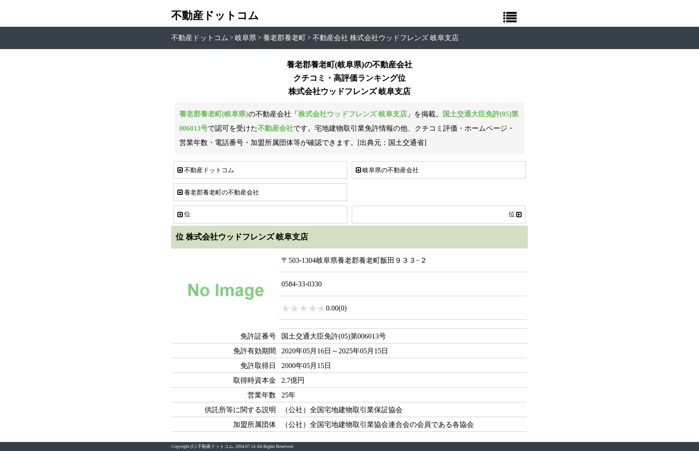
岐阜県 (245, 37)
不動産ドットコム (215, 15)
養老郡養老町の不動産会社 (217, 192)
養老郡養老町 (284, 37)
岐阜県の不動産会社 (386, 170)
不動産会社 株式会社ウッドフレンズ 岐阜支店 (385, 37)
